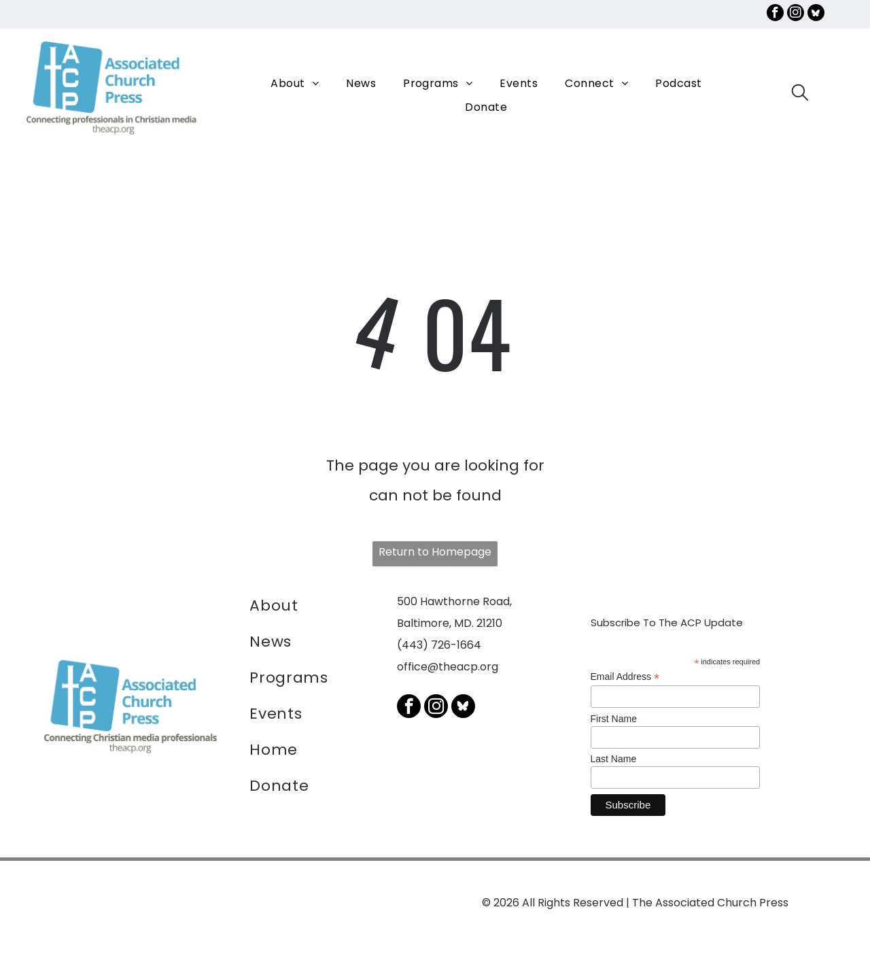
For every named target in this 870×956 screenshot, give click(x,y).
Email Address (625, 676)
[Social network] (815, 14)
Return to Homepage (435, 551)
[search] (800, 94)
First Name (614, 718)
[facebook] (775, 14)
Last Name (614, 758)
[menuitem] (294, 83)
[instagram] (795, 14)
